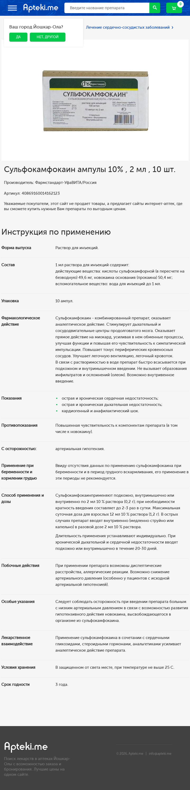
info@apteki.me (160, 754)
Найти (155, 7)
